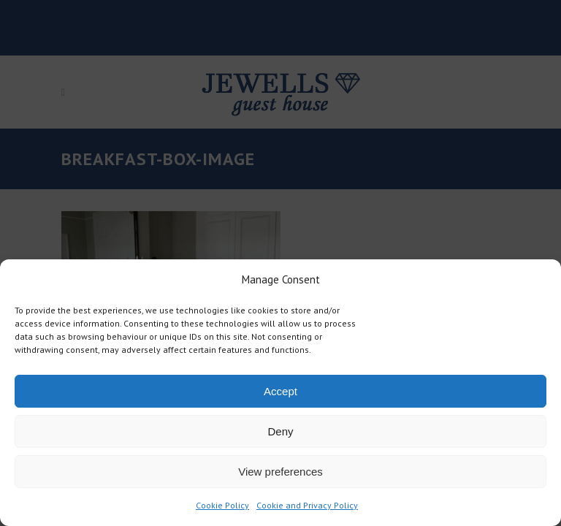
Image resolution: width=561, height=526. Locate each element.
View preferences (280, 471)
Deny (280, 431)
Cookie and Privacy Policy (307, 505)
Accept (280, 391)
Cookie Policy (222, 505)
